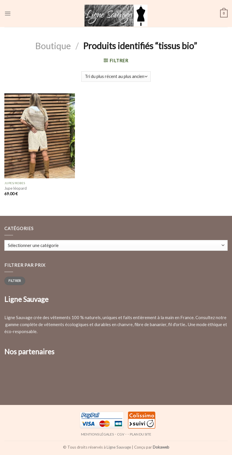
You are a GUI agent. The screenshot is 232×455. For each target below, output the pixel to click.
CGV (120, 434)
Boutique (53, 45)
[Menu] (7, 13)
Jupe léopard (15, 188)
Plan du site (140, 434)
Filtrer (14, 280)
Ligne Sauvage (119, 447)
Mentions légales (97, 434)
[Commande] (115, 76)
